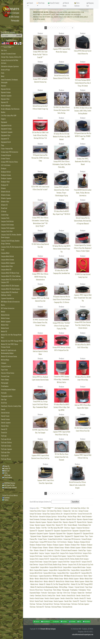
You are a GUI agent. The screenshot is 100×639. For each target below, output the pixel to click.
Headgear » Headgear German (38, 545)
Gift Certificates (5, 165)
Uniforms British (6, 439)
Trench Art (4, 432)
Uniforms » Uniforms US (37, 607)
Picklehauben (82, 590)
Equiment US (33, 531)
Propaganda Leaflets (6, 396)
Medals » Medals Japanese (71, 579)
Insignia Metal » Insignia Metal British (51, 567)
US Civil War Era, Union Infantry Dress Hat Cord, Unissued (61, 453)
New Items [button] (40, 3)
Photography (4, 383)
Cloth (2, 73)
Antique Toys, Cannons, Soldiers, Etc (11, 57)
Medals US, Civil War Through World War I (11, 336)
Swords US (4, 429)
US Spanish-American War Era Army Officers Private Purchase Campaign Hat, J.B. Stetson (61, 296)
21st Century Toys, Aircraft (62, 508)
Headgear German (6, 175)
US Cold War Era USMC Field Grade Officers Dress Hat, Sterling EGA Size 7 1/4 (40, 131)
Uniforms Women (6, 459)
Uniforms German (6, 446)
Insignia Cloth (5, 218)
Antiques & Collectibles (70, 514)
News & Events (66, 4)
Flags (2, 145)
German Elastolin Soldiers (55, 539)
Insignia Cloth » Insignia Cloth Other (77, 556)
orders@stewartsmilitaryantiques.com (82, 634)
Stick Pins (4, 403)
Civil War (44, 528)
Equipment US (5, 139)
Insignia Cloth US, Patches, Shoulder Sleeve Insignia (11, 236)
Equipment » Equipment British (62, 531)
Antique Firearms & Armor (8, 54)
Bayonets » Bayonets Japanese (38, 522)
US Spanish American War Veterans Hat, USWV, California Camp (40, 155)
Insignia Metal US (6, 269)
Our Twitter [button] (64, 621)
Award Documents (87, 516)
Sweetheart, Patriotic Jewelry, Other (11, 406)
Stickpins (74, 593)
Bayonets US (4, 102)
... (70, 27)
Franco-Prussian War (7, 149)
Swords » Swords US (80, 598)
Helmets (3, 188)
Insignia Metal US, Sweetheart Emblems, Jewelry (9, 293)
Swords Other (5, 426)
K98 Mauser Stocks (58, 576)
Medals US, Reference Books (9, 356)
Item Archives (7, 477)
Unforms (89, 601)
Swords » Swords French (83, 595)
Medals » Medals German (56, 579)
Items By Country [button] (53, 3)
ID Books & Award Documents (69, 550)
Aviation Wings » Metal (74, 516)
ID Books (3, 211)
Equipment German (6, 129)
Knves (90, 576)
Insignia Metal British (7, 256)
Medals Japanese (5, 321)
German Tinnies (5, 158)
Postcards (4, 393)
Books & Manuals (6, 106)
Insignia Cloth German (7, 225)
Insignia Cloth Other (7, 231)
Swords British (5, 413)
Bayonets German (6, 92)
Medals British (5, 315)
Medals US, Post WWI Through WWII (11, 341)
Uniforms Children (6, 442)
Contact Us (6, 468)
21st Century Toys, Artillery (78, 508)
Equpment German (79, 536)
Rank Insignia (52, 593)
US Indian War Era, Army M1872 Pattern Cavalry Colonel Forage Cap (61, 245)
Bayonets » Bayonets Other (54, 522)
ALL (37, 508)
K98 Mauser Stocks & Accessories (10, 302)
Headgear (3, 168)
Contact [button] (30, 3)
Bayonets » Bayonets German (84, 519)
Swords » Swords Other (66, 598)
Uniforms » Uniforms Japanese (80, 604)
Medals (3, 311)
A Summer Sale (67, 511)
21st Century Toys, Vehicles (54, 511)
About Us (5, 466)
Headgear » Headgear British (82, 542)
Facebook (5, 498)
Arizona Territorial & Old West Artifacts (9, 61)
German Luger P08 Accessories (9, 152)
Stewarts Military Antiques (48, 629)
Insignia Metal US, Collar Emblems (11, 276)
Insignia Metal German (7, 260)
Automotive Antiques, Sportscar (10, 66)
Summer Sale (81, 593)
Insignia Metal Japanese (8, 263)
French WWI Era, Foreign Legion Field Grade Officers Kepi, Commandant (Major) (40, 400)
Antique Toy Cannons (35, 514)
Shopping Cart (90, 4)
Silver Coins (66, 593)
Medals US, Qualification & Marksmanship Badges (8, 351)
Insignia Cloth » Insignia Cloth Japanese (54, 556)
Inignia (89, 550)
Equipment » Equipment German (81, 531)
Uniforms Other (5, 452)
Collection (67, 528)
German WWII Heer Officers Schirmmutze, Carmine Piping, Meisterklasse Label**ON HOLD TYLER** (40, 217)
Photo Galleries (77, 4)
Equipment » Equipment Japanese (39, 533)
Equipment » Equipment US (74, 533)
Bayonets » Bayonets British (68, 519)
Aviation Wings (5, 70)
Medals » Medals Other (86, 579)
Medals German (5, 318)
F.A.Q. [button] (79, 621)
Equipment (4, 122)
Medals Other (4, 325)
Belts (65, 525)
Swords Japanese (6, 423)
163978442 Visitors (8, 483)
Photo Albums (5, 380)
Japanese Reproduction (7, 298)
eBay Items (6, 475)
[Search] (8, 35)
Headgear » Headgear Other (72, 545)
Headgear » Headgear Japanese (55, 545)
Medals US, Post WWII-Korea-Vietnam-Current (9, 345)
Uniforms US (4, 456)
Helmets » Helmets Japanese (72, 547)
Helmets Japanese (6, 198)
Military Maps (5, 360)
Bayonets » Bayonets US (69, 522)
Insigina (41, 553)
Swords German (5, 419)
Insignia (47, 553)
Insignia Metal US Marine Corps (10, 273)
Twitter (5, 500)
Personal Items (5, 376)
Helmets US (4, 205)
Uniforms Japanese (6, 449)
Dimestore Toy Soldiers (82, 528)
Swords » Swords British (68, 595)
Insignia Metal (5, 253)
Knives (3, 305)
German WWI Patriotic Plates (9, 162)
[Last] (72, 27)
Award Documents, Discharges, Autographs (9, 81)
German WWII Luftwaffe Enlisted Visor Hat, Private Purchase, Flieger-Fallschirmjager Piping (61, 187)
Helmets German (5, 195)
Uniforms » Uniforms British (44, 604)
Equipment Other (5, 135)
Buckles (3, 112)
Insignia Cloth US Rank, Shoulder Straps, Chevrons (10, 242)
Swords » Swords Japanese (52, 598)
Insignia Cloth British (7, 221)
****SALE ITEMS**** (7, 47)
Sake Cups (4, 399)
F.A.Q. (5, 473)
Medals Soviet (5, 328)
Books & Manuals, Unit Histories (10, 109)
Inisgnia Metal (34, 553)
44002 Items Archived (9, 487)
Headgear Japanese (6, 178)
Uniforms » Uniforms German (62, 604)
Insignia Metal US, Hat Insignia (10, 286)
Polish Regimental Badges (8, 389)
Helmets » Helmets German (56, 547)
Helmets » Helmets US (40, 550)
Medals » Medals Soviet (36, 581)
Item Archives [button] (86, 621)
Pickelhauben (4, 386)
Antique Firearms (83, 511)
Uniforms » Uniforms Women (53, 607)
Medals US (4, 331)
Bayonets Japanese (6, 96)
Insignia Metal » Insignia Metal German (74, 567)
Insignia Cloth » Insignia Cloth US (39, 559)
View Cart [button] (36, 621)
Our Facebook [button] (72, 621)
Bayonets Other (5, 99)
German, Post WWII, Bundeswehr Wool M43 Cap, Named (83, 157)
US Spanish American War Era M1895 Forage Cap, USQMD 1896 (82, 132)
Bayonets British (5, 89)
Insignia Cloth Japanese (8, 228)
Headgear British (6, 172)
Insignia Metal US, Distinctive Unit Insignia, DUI (11, 280)
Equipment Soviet (6, 142)
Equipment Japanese (6, 132)
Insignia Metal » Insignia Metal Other (59, 570)
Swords (3, 409)
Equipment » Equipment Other (57, 533)
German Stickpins (6, 155)
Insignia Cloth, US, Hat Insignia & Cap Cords (12, 248)
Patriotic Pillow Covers (7, 373)
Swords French (5, 416)
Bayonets (3, 86)
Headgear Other (5, 182)
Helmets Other (5, 201)
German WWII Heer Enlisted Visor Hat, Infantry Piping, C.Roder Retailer (83, 321)
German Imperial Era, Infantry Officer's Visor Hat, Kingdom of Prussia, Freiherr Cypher (83, 244)
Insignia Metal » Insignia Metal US (81, 570)
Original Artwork (6, 366)
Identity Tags (4, 215)
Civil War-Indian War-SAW (8, 115)
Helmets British (5, 192)
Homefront (4, 208)
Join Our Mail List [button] (45, 621)
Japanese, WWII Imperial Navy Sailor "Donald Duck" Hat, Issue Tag (83, 295)
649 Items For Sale (8, 485)
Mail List (5, 471)
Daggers (3, 119)
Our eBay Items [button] (55, 621)
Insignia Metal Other (7, 266)
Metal (2, 76)
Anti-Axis (4, 50)
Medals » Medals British (41, 579)
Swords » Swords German (37, 598)
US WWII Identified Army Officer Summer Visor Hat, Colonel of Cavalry (40, 319)
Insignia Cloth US (76, 562)
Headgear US (4, 185)
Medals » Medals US (49, 581)
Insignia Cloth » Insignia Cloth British (71, 553)
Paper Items (4, 370)
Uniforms (4, 436)
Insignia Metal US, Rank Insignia (10, 289)
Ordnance (3, 363)
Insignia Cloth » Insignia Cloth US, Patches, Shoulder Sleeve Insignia (69, 559)
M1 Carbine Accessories (7, 308)
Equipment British (6, 125)
